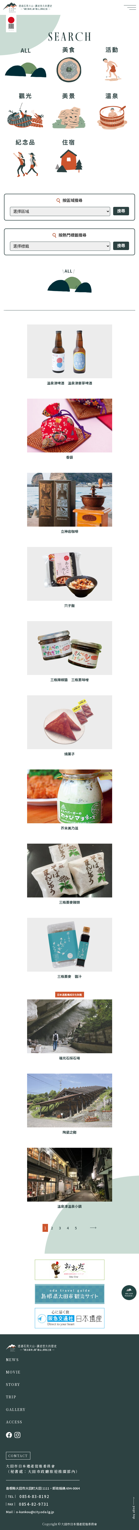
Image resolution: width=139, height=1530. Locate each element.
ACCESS (14, 1422)
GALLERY (16, 1409)
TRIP (11, 1397)
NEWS (12, 1359)
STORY (13, 1384)
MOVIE (13, 1372)
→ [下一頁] (93, 1228)
